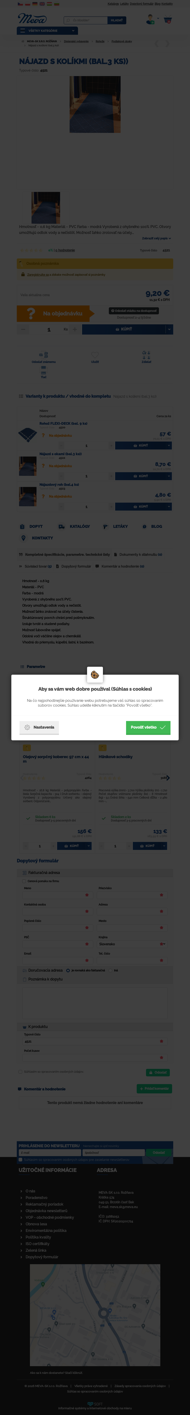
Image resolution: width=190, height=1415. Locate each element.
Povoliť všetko (148, 727)
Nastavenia (39, 727)
